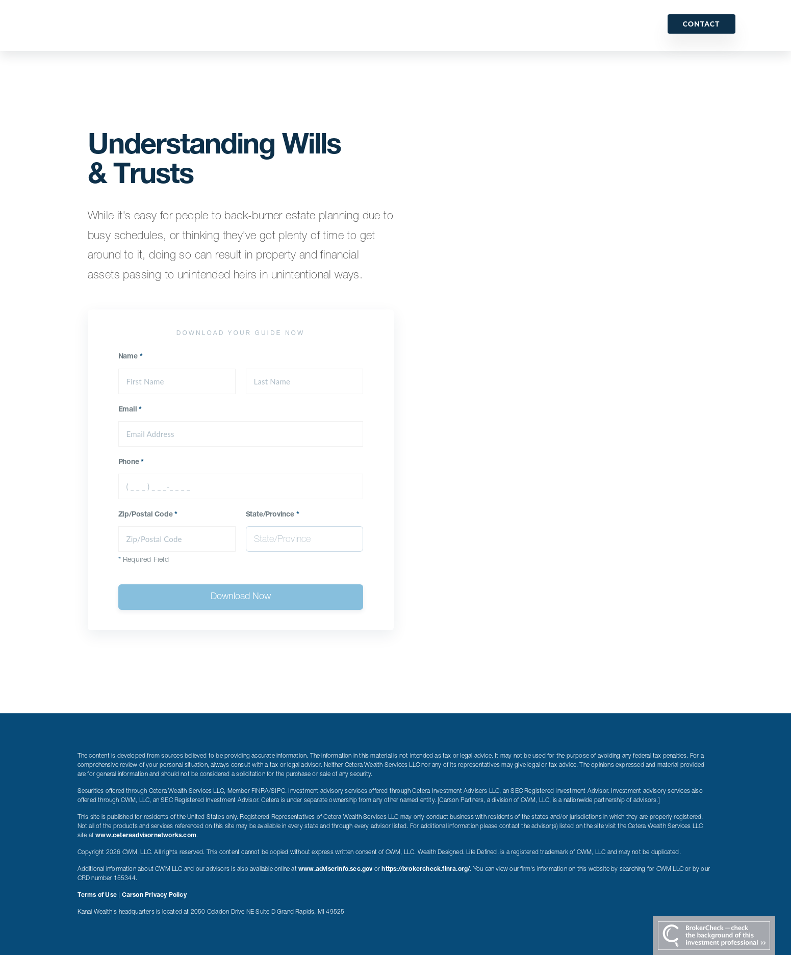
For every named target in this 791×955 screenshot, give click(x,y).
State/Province (272, 515)
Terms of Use (97, 895)
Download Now (241, 597)
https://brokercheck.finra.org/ (425, 869)
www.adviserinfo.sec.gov (335, 869)
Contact (701, 23)
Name (130, 356)
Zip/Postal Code (148, 515)
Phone (131, 462)
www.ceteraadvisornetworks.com (145, 836)
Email (130, 410)
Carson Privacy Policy (154, 895)
